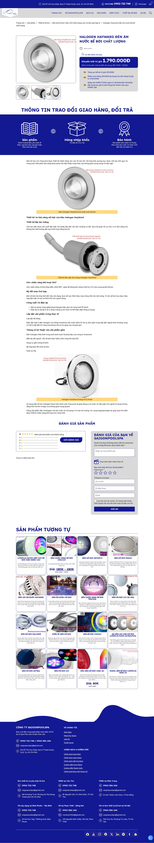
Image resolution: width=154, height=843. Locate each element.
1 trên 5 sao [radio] (96, 473)
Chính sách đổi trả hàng (73, 761)
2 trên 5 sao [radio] (100, 473)
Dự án (143, 13)
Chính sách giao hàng (73, 758)
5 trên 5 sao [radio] (115, 473)
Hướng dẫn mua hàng (73, 765)
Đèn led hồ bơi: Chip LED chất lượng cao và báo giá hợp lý (76, 23)
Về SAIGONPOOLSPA (74, 13)
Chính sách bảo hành (72, 754)
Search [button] (150, 13)
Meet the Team (70, 736)
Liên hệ (67, 739)
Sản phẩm (101, 13)
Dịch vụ (90, 13)
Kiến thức (114, 13)
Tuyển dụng (68, 743)
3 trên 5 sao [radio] (105, 473)
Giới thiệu (68, 732)
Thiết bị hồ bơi (129, 13)
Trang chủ (56, 13)
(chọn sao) (114, 468)
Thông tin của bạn (101, 478)
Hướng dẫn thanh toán (73, 768)
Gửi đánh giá (71, 440)
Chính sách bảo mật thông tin (76, 771)
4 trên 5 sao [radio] (110, 473)
